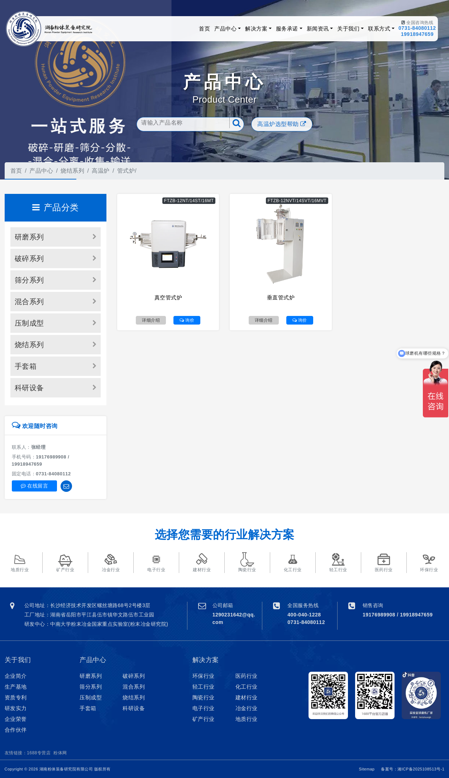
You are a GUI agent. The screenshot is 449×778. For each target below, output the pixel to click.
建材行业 (246, 697)
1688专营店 (39, 752)
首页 (204, 28)
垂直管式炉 (281, 297)
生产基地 (16, 687)
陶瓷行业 (203, 697)
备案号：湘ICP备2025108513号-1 (412, 769)
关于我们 (348, 28)
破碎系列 (29, 258)
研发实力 (16, 708)
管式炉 (126, 171)
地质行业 (246, 719)
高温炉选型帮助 (281, 124)
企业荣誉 (16, 719)
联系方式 (379, 28)
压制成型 (29, 323)
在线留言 (34, 486)
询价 (187, 320)
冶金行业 (246, 708)
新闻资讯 (318, 28)
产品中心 (225, 28)
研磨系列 (29, 237)
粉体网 (60, 752)
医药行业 (246, 676)
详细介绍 (151, 320)
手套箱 (26, 366)
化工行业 (246, 687)
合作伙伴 (16, 730)
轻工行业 (203, 687)
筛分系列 (29, 280)
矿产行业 (203, 719)
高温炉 (101, 171)
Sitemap (367, 769)
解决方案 (256, 28)
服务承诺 (287, 28)
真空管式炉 (168, 297)
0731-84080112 (417, 28)
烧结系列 (72, 171)
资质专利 (16, 697)
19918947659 (417, 34)
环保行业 (203, 676)
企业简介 (16, 676)
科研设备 (29, 388)
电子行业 (203, 708)
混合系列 (29, 302)
